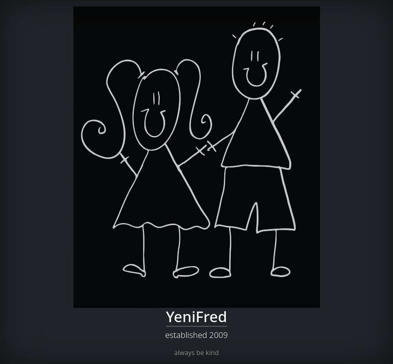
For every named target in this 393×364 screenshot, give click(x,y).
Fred (211, 316)
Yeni (180, 316)
